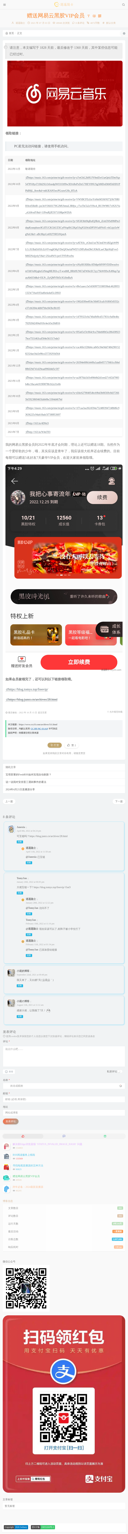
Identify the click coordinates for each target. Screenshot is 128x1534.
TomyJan (22, 878)
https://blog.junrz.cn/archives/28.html (31, 699)
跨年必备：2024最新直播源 (28, 1187)
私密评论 (112, 1071)
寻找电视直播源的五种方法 (28, 1165)
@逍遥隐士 (32, 928)
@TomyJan (32, 908)
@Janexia (31, 857)
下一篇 (119, 801)
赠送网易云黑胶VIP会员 (26, 1176)
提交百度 (42, 712)
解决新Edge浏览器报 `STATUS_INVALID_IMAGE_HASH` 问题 (47, 1144)
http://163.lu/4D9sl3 (37, 423)
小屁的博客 (23, 971)
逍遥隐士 (20, 23)
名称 (6, 1080)
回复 (20, 842)
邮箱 (6, 1093)
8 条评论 (80, 23)
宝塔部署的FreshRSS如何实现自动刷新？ (28, 774)
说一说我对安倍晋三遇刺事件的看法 (26, 782)
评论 (6, 1041)
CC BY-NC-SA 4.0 (39, 728)
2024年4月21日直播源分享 (20, 789)
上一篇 (9, 801)
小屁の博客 (23, 1001)
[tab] (22, 1136)
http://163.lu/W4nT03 (38, 432)
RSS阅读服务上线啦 (24, 1155)
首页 (9, 33)
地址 (5, 1107)
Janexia (21, 827)
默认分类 (111, 23)
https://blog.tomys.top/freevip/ (27, 689)
